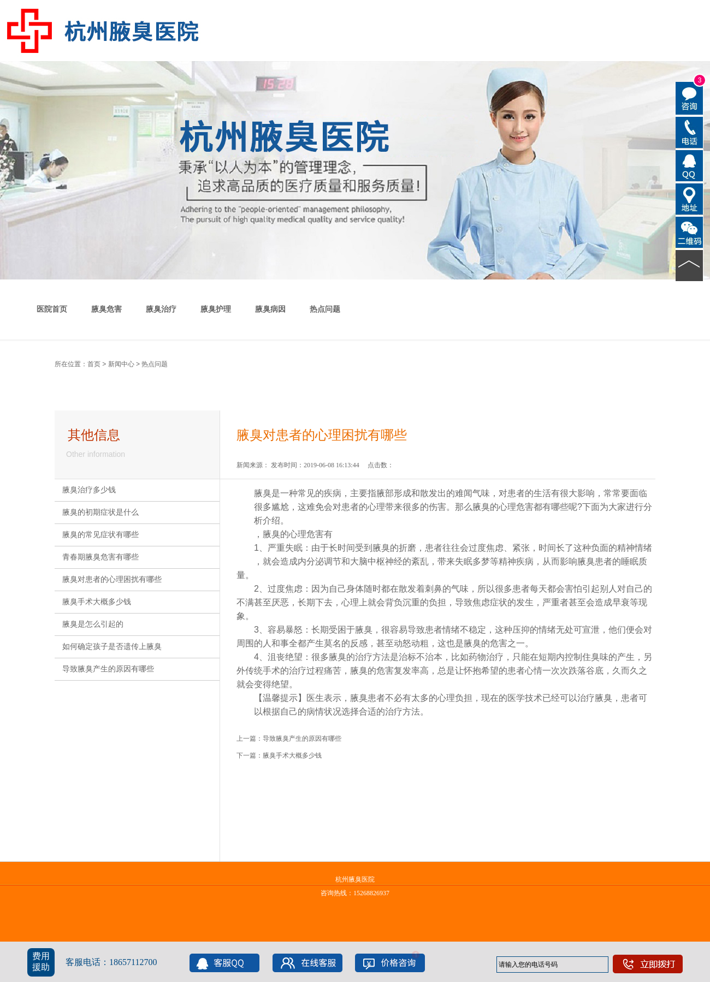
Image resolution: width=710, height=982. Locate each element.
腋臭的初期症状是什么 (100, 512)
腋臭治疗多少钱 (89, 490)
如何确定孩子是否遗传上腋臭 (112, 646)
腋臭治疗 (161, 309)
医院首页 (52, 309)
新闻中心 (121, 364)
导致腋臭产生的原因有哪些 (108, 669)
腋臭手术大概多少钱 (96, 602)
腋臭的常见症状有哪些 (100, 535)
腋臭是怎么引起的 (92, 624)
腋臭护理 (215, 309)
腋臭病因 (270, 309)
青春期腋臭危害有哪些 (100, 557)
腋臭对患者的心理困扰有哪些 (112, 579)
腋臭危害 (106, 309)
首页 (93, 364)
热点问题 (325, 309)
